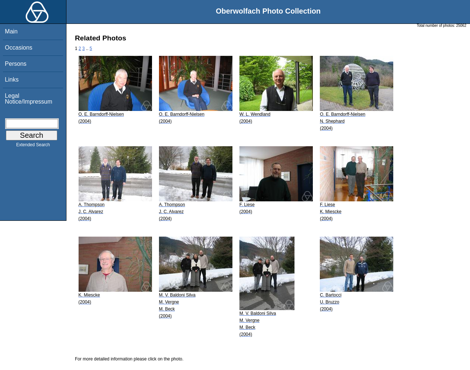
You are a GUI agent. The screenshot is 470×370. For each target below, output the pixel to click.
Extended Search (33, 146)
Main (11, 31)
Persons (15, 64)
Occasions (18, 47)
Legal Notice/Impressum (28, 99)
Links (11, 79)
